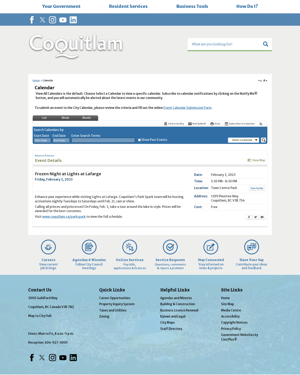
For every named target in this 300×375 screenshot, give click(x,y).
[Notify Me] (197, 124)
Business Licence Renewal (179, 310)
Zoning (104, 316)
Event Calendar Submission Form (187, 108)
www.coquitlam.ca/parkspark (64, 217)
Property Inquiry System (116, 304)
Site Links (232, 290)
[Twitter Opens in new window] (255, 217)
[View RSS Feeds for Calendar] (261, 124)
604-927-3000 (56, 342)
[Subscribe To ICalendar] (239, 124)
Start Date (41, 136)
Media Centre (231, 310)
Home (36, 80)
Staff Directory (171, 329)
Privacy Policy (231, 329)
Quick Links (112, 290)
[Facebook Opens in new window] (249, 217)
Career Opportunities (114, 298)
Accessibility (230, 316)
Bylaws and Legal (172, 316)
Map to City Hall (39, 316)
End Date (59, 136)
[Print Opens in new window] (215, 124)
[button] (265, 44)
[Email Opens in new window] (262, 217)
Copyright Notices (234, 322)
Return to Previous (44, 155)
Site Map (227, 304)
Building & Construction (177, 304)
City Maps (167, 322)
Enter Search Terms (85, 136)
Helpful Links (175, 290)
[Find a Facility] (173, 124)
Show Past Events (154, 140)
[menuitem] (61, 6)
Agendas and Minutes (176, 298)
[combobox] (42, 140)
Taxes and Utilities (113, 310)
